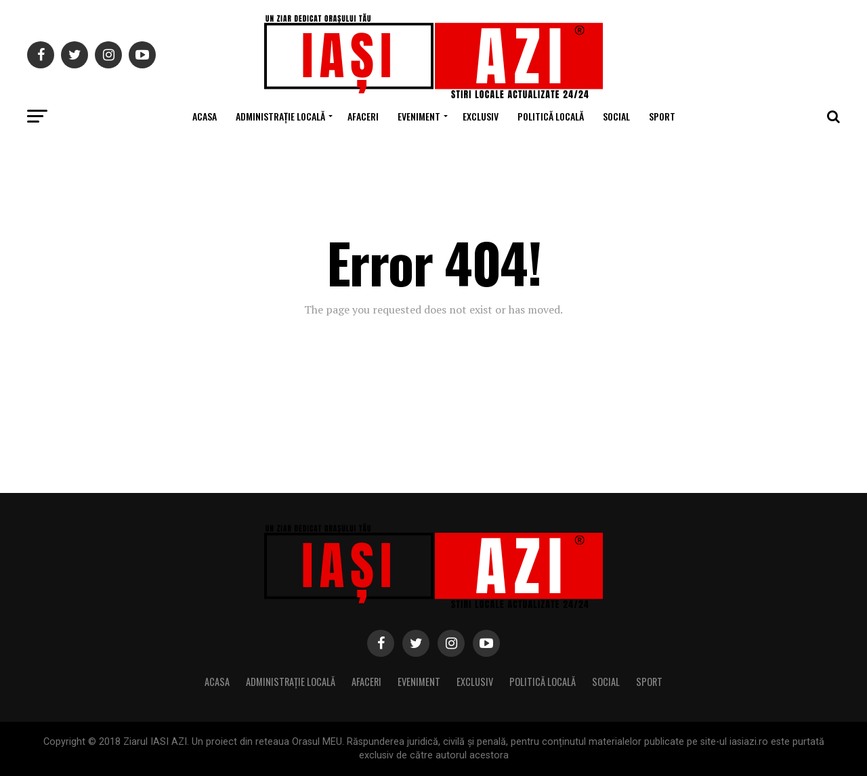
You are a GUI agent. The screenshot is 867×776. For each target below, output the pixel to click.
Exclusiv (481, 116)
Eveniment (419, 116)
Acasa (204, 116)
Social (616, 116)
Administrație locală (280, 116)
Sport (662, 116)
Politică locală (550, 116)
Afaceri (363, 116)
